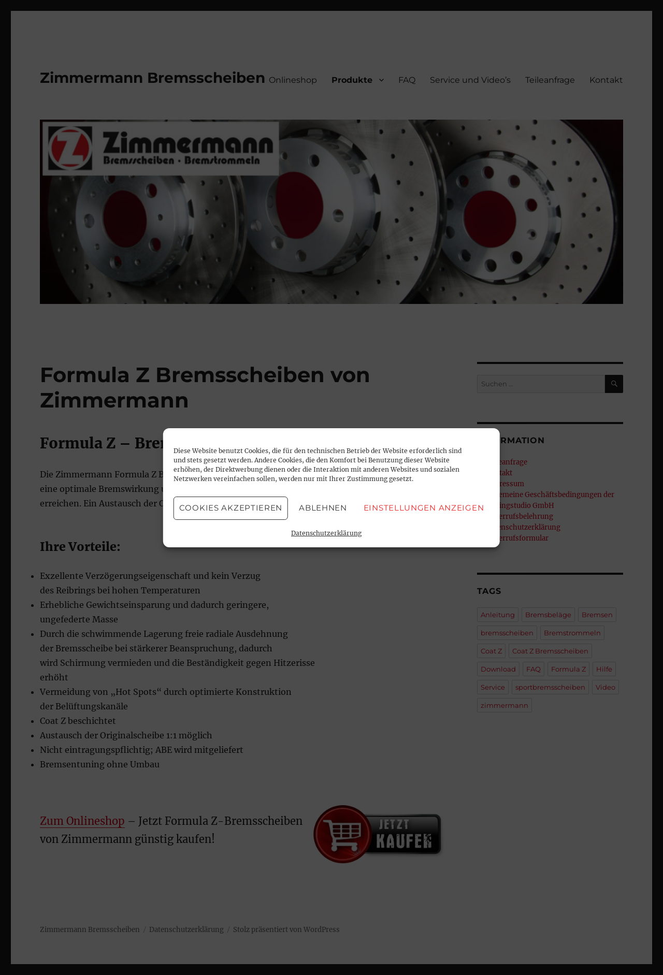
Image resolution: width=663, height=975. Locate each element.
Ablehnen (323, 508)
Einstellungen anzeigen (424, 508)
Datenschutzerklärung (326, 533)
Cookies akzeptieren (230, 508)
